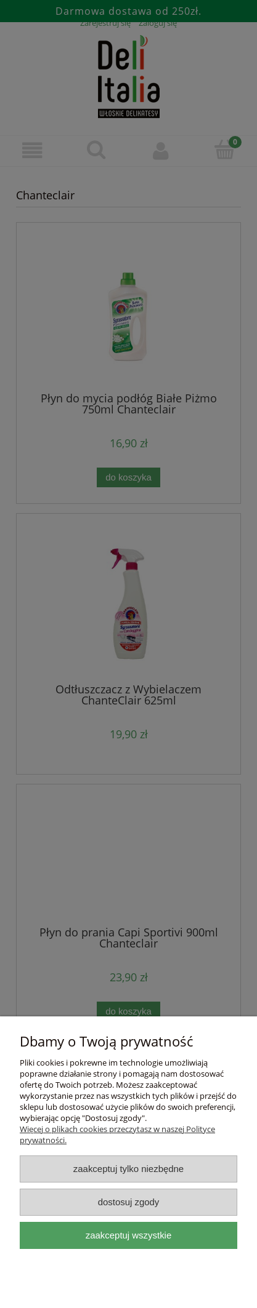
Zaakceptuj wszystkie (128, 1235)
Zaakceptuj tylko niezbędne (128, 1168)
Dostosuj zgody (129, 1202)
